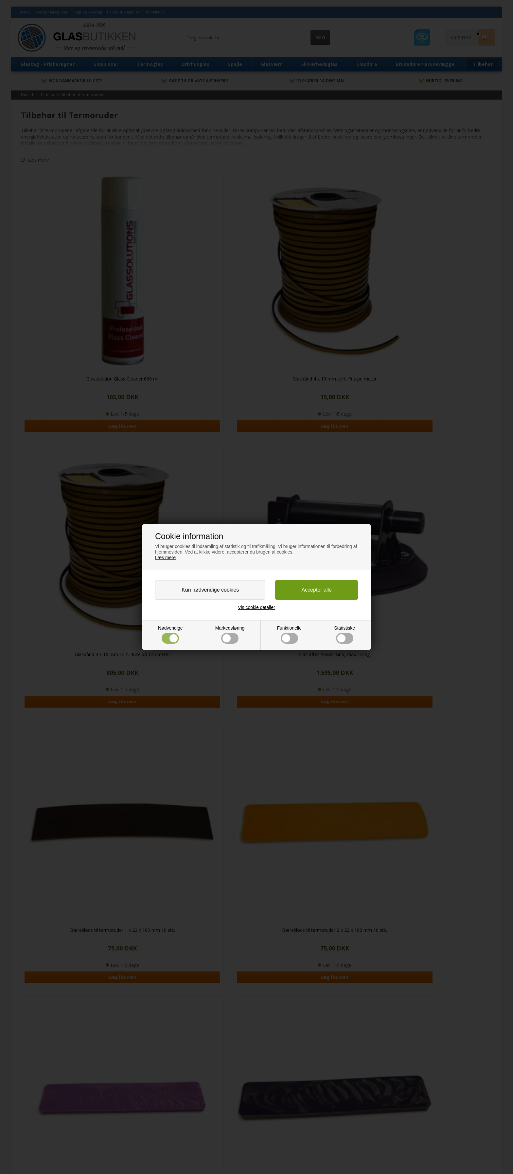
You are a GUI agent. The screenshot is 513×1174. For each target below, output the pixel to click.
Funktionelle (289, 634)
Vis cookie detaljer (256, 607)
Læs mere (165, 557)
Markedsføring (229, 634)
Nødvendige (170, 634)
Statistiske (344, 634)
